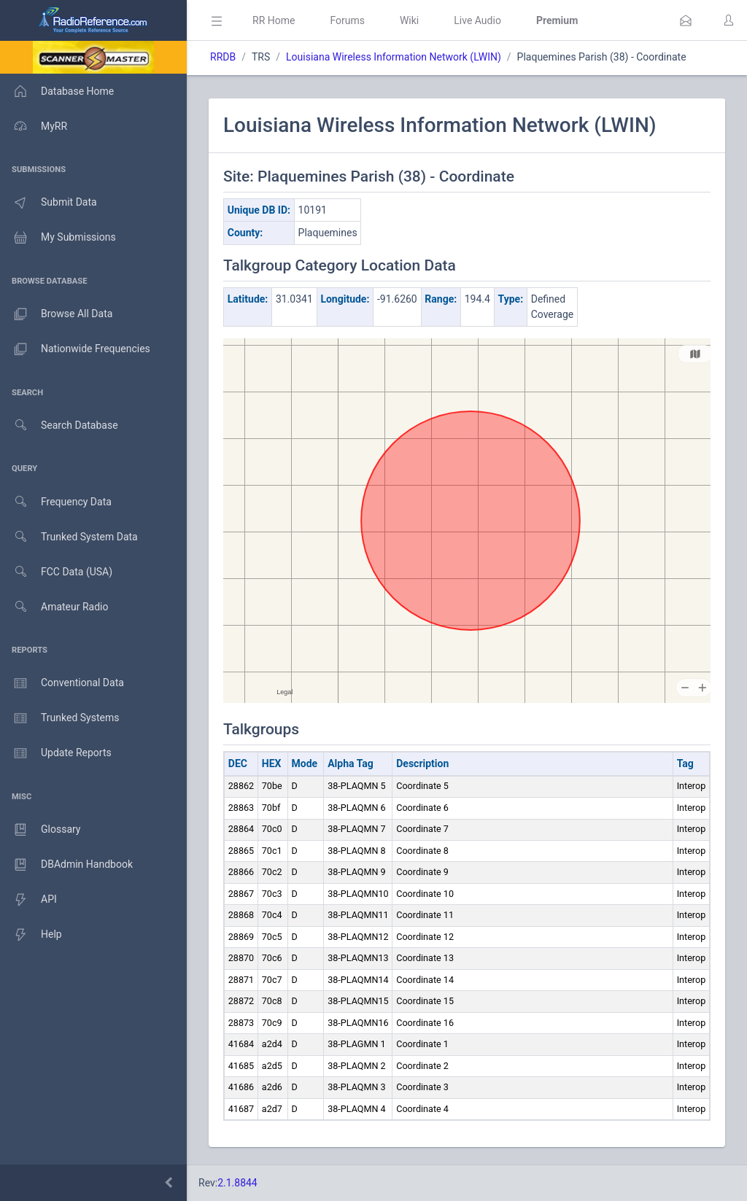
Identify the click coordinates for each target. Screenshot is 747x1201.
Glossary (40, 829)
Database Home (57, 91)
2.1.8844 (237, 1183)
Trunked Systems (59, 718)
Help (31, 934)
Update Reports (56, 753)
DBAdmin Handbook (66, 864)
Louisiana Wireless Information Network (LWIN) (393, 57)
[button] (685, 20)
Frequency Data (56, 502)
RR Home (273, 20)
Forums (347, 20)
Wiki (409, 20)
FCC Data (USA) (56, 572)
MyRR (33, 126)
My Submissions (58, 237)
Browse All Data (56, 314)
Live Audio (477, 20)
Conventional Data (62, 683)
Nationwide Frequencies (75, 349)
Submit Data (48, 202)
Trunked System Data (69, 537)
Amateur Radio (54, 607)
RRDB (223, 57)
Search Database (59, 425)
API (28, 899)
